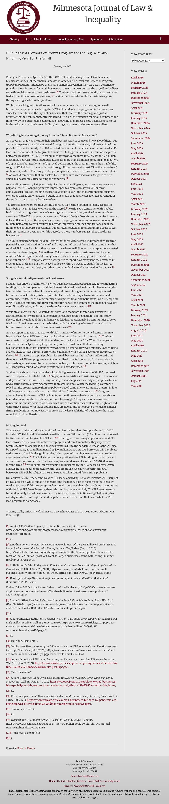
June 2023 (137, 188)
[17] (8, 709)
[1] (7, 526)
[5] (7, 578)
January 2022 (139, 259)
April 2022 (137, 244)
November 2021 (140, 269)
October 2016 (138, 375)
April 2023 (137, 198)
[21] (8, 738)
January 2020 (139, 350)
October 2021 (138, 274)
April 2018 (137, 360)
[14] (8, 677)
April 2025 (137, 107)
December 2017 (140, 365)
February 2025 (139, 113)
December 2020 (140, 320)
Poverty (21, 748)
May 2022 (137, 239)
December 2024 (140, 123)
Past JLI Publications (37, 39)
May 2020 (137, 340)
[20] (8, 732)
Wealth (31, 748)
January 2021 (139, 315)
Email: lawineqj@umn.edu (84, 776)
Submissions (115, 39)
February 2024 (139, 163)
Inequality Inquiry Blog (70, 39)
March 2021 (138, 305)
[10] (8, 640)
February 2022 (139, 254)
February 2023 (139, 209)
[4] (7, 565)
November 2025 (140, 102)
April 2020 (137, 345)
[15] (8, 690)
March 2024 (138, 158)
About (13, 39)
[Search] (161, 38)
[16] (8, 696)
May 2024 (137, 148)
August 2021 (138, 284)
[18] (8, 714)
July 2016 (136, 380)
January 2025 (139, 118)
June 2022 (137, 234)
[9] (7, 635)
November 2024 (140, 128)
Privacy (68, 786)
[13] (8, 672)
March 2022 (138, 249)
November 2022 (140, 224)
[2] (8, 539)
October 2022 (139, 229)
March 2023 (138, 204)
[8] (7, 618)
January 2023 (139, 214)
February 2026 (139, 87)
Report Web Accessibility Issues (104, 781)
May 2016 (136, 386)
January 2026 (139, 92)
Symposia (96, 39)
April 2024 (137, 153)
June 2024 (137, 143)
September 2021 (140, 279)
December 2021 (140, 264)
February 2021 (139, 310)
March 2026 (138, 82)
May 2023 (137, 193)
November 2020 (140, 325)
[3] (7, 544)
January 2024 (139, 168)
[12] (8, 659)
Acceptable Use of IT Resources (89, 786)
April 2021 (137, 300)
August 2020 (138, 330)
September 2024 (141, 138)
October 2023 (139, 178)
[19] (8, 719)
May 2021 (136, 294)
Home (52, 781)
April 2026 (137, 77)
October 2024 (139, 133)
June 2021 (136, 290)
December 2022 (140, 219)
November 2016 (140, 370)
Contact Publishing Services (71, 781)
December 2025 (140, 97)
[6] (7, 600)
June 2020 (137, 335)
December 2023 (140, 173)
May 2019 (136, 355)
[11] (8, 646)
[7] (7, 613)
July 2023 (136, 183)
